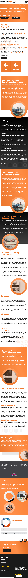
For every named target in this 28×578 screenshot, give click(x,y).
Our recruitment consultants (7, 84)
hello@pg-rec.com (5, 567)
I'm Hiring (4, 17)
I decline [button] (20, 574)
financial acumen (12, 363)
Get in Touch (7, 550)
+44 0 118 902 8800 (5, 565)
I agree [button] (17, 574)
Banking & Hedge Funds (21, 52)
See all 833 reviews (14, 476)
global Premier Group (17, 423)
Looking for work (16, 17)
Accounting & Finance (11, 52)
